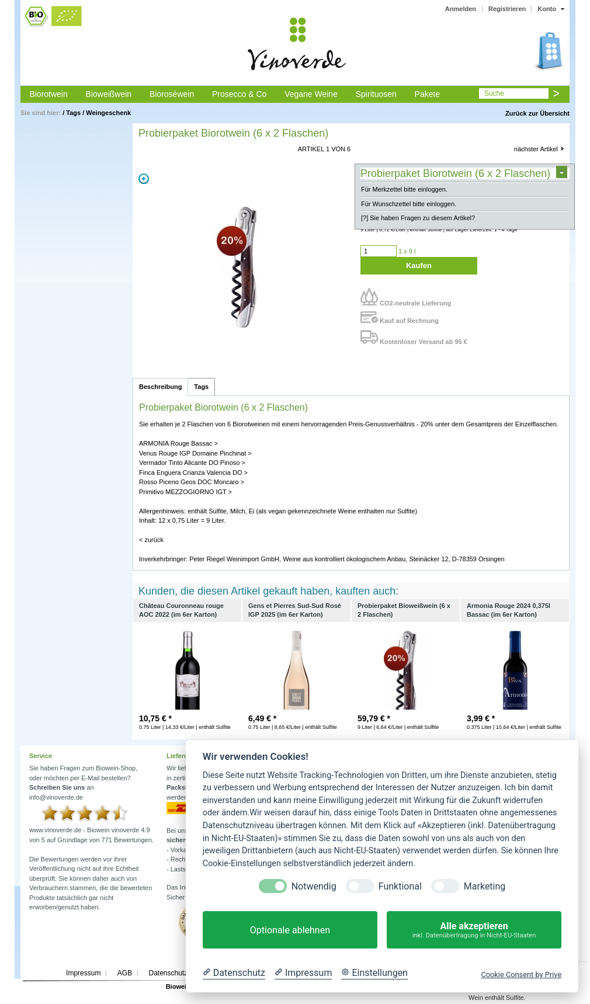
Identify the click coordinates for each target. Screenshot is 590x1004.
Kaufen (419, 265)
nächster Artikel (536, 148)
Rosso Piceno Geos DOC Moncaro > (191, 481)
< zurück (151, 539)
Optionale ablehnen (290, 930)
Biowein (178, 986)
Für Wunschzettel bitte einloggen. (408, 203)
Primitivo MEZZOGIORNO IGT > (185, 491)
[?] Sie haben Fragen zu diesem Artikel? (418, 217)
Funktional (400, 886)
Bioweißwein (109, 94)
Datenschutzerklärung (182, 973)
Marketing (484, 886)
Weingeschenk (108, 112)
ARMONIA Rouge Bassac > (178, 443)
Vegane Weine (311, 94)
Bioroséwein (172, 94)
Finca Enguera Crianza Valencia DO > (193, 472)
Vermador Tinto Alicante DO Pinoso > (192, 462)
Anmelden (460, 8)
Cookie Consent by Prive (521, 974)
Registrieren (507, 8)
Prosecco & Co (239, 94)
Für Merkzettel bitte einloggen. (404, 189)
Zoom (143, 178)
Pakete (427, 94)
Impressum (83, 973)
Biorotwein (48, 94)
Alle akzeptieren (474, 930)
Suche (494, 93)
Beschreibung (160, 386)
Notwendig (313, 886)
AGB (124, 973)
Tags (73, 112)
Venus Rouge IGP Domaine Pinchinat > (195, 453)
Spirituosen (376, 94)
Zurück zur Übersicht (537, 113)
